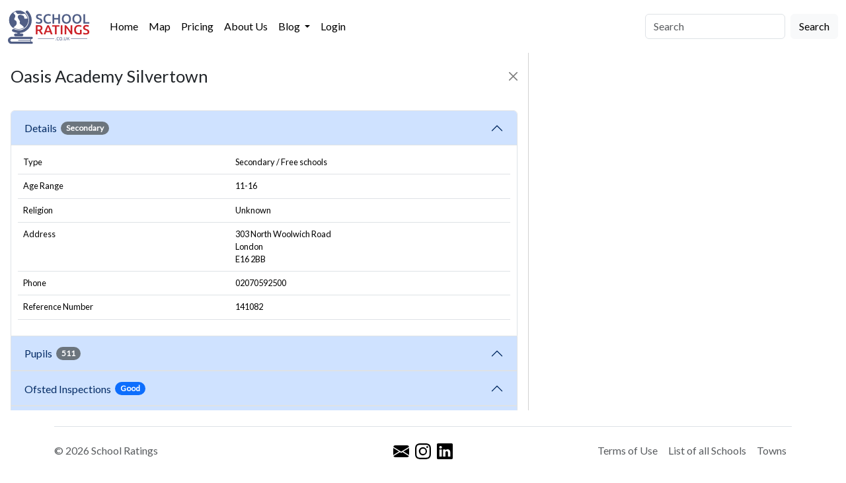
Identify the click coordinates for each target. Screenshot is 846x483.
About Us (246, 26)
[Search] (715, 26)
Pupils (52, 353)
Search (814, 26)
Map (160, 26)
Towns (772, 450)
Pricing (197, 26)
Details (66, 128)
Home (124, 26)
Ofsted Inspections (84, 388)
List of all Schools (707, 450)
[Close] (513, 76)
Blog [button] (290, 26)
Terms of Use (627, 450)
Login (333, 26)
